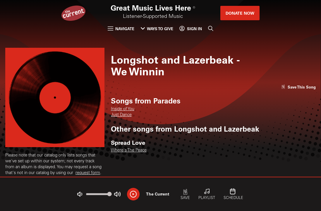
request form (87, 173)
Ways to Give (157, 28)
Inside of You (122, 109)
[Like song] (298, 87)
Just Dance (121, 115)
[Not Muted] (80, 194)
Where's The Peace (129, 151)
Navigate (121, 28)
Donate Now (240, 13)
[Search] (210, 28)
